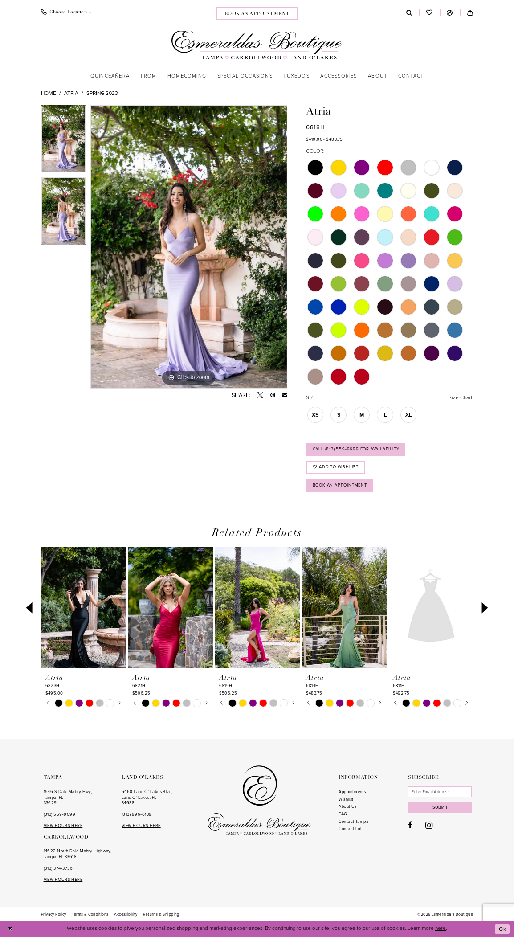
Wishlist (346, 799)
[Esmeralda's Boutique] (257, 44)
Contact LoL (351, 829)
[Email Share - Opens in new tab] (284, 395)
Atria (71, 93)
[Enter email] (440, 791)
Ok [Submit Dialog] (502, 929)
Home (48, 93)
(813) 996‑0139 (136, 814)
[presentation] (83, 608)
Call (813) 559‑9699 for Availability (356, 449)
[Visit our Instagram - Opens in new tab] (428, 825)
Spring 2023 (102, 93)
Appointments (352, 792)
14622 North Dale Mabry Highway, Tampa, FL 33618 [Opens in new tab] (78, 854)
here (440, 929)
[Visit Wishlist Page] (429, 13)
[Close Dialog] (10, 929)
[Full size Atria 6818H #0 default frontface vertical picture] (189, 247)
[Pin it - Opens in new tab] (272, 395)
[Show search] (409, 13)
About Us (348, 806)
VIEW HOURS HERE (63, 825)
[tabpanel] (63, 141)
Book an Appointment (340, 485)
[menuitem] (66, 13)
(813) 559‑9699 (59, 814)
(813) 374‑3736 (58, 868)
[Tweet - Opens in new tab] (260, 395)
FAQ (343, 814)
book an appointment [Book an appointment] (257, 14)
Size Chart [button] (460, 397)
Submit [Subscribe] (440, 807)
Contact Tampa (353, 821)
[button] (450, 13)
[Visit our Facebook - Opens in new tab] (410, 825)
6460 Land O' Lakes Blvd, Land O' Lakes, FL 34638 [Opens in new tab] (147, 797)
